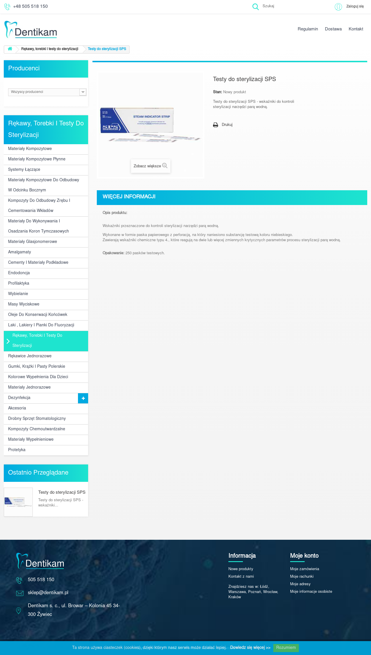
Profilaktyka (18, 284)
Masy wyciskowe (23, 305)
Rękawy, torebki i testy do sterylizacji (37, 341)
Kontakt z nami (241, 577)
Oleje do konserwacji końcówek (37, 315)
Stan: (217, 92)
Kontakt (356, 29)
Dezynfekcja (19, 398)
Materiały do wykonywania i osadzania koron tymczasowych (38, 226)
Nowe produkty (240, 569)
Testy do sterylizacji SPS (62, 493)
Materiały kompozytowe (30, 149)
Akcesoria (17, 409)
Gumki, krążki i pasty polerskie (36, 367)
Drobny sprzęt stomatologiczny (37, 419)
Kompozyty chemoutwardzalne (36, 429)
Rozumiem (286, 648)
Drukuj (227, 125)
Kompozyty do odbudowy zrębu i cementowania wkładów (39, 206)
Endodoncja (19, 273)
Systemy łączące (24, 170)
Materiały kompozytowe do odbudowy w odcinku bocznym (43, 185)
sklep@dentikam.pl (48, 593)
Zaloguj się (354, 6)
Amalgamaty (19, 252)
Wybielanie (18, 294)
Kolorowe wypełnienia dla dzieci (38, 377)
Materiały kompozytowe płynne (37, 160)
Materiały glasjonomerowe (32, 242)
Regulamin (308, 29)
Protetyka (17, 450)
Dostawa (333, 29)
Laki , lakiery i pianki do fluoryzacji (41, 325)
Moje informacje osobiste (311, 592)
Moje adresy (300, 584)
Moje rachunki (302, 577)
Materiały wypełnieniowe (31, 440)
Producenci (24, 69)
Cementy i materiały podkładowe (38, 263)
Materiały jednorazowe (29, 388)
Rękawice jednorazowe (30, 356)
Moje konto (304, 556)
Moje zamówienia (304, 569)
